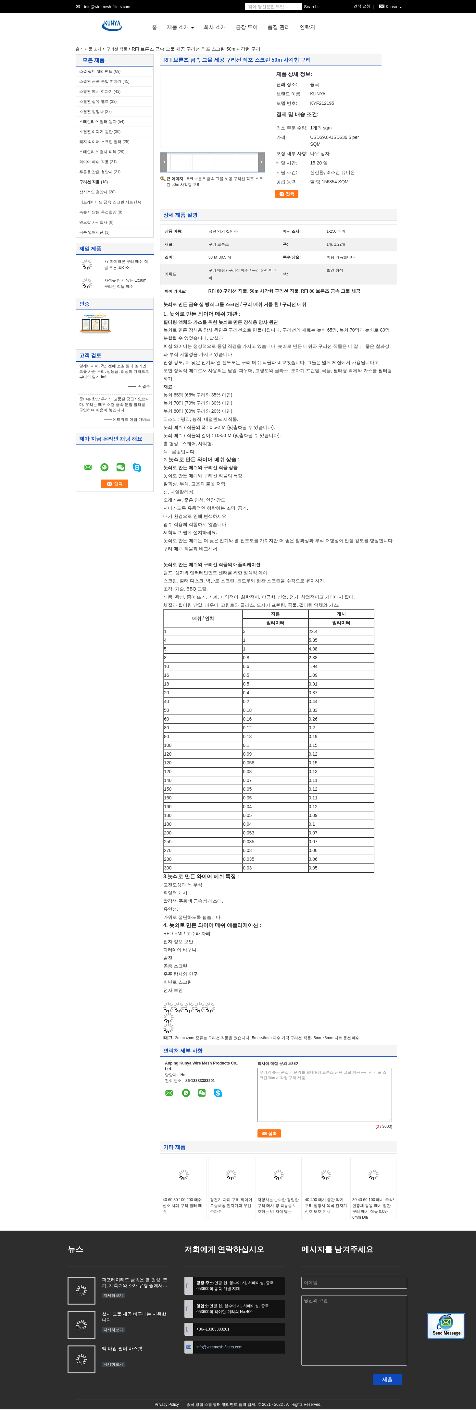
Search (311, 6)
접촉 (290, 193)
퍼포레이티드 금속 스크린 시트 (106, 202)
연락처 (307, 27)
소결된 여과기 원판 (96, 131)
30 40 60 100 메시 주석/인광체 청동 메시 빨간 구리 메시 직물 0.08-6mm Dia (373, 1209)
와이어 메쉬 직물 (94, 162)
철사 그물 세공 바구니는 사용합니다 (134, 1316)
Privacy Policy (167, 1404)
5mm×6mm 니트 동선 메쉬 (337, 1038)
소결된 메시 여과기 (96, 91)
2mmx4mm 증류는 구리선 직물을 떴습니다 (212, 1038)
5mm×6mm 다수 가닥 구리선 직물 (281, 1038)
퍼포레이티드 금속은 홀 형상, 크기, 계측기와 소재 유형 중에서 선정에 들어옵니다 (134, 1283)
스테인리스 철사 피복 (98, 152)
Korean (394, 7)
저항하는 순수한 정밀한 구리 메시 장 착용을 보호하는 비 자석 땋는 (278, 1206)
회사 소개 (215, 27)
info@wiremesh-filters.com (107, 7)
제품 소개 (178, 27)
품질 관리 (279, 27)
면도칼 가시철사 (93, 222)
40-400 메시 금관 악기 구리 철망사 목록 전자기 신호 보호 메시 (326, 1206)
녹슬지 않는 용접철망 (98, 212)
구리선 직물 (116, 49)
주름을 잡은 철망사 (96, 172)
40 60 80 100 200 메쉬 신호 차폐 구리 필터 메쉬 (182, 1206)
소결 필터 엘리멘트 (96, 71)
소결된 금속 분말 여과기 (100, 81)
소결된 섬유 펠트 (94, 101)
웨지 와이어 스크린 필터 (100, 142)
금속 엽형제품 (91, 232)
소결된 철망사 (91, 111)
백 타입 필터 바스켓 (122, 1348)
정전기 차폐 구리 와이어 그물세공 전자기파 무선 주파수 (231, 1206)
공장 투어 (247, 27)
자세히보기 (113, 1295)
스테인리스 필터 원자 (98, 121)
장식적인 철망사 (93, 192)
